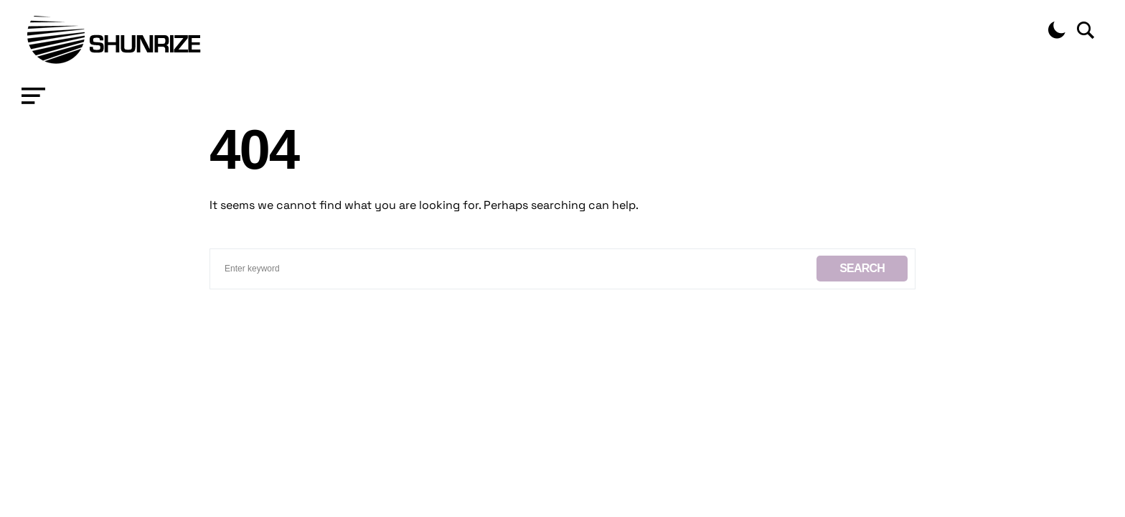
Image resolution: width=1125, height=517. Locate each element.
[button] (33, 96)
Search (862, 268)
